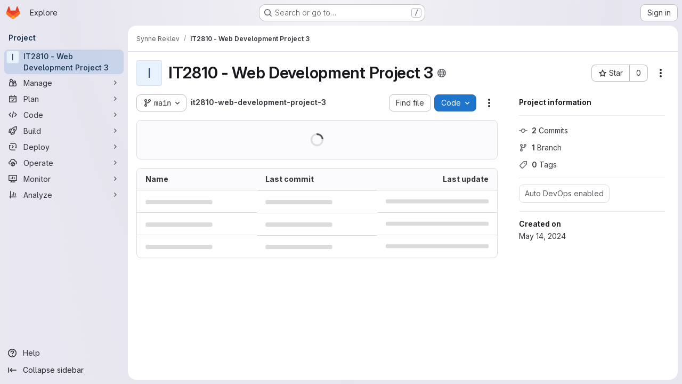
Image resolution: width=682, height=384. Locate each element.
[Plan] (64, 98)
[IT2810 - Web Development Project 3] (64, 62)
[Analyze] (64, 194)
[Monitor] (64, 178)
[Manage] (64, 82)
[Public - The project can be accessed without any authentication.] (441, 73)
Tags (538, 164)
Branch (540, 147)
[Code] (64, 114)
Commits (543, 130)
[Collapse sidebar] (64, 370)
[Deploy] (64, 146)
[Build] (64, 130)
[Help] (64, 353)
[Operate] (64, 162)
